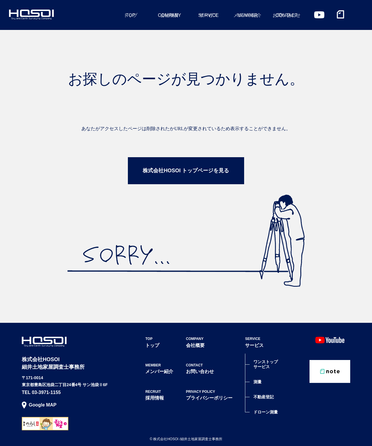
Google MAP (42, 404)
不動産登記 (263, 397)
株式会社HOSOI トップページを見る (186, 170)
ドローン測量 (265, 412)
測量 (257, 381)
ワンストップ (265, 364)
